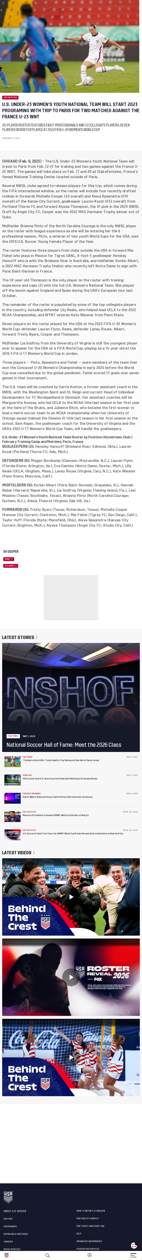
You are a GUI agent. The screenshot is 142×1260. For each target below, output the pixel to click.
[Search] (48, 1255)
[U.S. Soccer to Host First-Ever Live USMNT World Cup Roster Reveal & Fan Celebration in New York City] (12, 834)
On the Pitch (10, 97)
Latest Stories (20, 637)
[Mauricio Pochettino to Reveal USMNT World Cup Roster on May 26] (12, 816)
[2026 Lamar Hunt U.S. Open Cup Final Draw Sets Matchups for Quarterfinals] (12, 780)
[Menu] (133, 1254)
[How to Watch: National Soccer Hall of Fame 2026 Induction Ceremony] (12, 798)
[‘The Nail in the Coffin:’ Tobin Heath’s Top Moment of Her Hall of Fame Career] (12, 761)
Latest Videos (18, 853)
